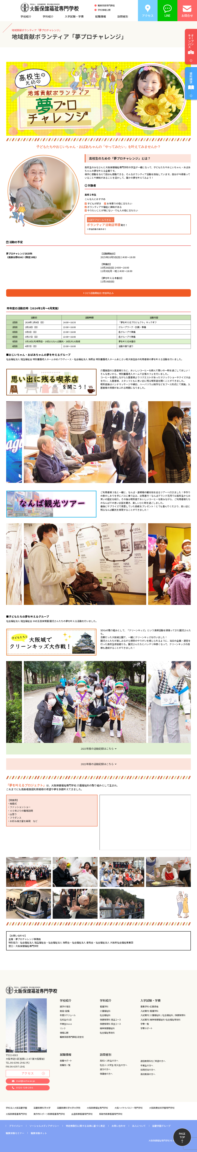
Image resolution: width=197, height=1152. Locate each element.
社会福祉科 (105, 1015)
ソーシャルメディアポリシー (44, 1125)
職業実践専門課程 (106, 5)
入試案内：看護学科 (149, 1010)
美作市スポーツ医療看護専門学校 (49, 1113)
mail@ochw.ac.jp (23, 1081)
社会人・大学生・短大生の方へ (113, 1065)
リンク (62, 1028)
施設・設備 (64, 1010)
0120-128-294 (22, 1087)
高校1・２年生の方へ (109, 1060)
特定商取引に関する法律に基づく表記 (85, 1125)
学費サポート (146, 1028)
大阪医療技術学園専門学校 (161, 1107)
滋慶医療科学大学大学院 (68, 1107)
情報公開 (64, 1032)
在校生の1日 (66, 1019)
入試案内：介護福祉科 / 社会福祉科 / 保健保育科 (162, 1015)
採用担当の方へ (147, 1069)
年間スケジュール (68, 1015)
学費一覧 (144, 1023)
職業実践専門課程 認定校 (72, 1036)
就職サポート (66, 1060)
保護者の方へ (106, 1073)
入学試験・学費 (74, 16)
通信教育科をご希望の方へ (152, 1060)
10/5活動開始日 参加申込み (98, 293)
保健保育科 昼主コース (110, 1019)
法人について (139, 1125)
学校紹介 (26, 16)
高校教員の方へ (147, 1074)
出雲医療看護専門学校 (82, 1113)
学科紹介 (48, 16)
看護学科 (104, 1006)
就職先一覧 (65, 1065)
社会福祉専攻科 (107, 1032)
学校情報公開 (104, 10)
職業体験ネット (39, 1133)
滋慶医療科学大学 (41, 1107)
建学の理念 (65, 1006)
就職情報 (100, 16)
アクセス (33, 1073)
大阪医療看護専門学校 (16, 1113)
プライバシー (16, 1125)
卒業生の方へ (146, 1065)
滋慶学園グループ (161, 1125)
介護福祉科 (105, 1010)
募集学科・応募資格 (149, 1006)
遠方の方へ (105, 1069)
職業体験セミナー (15, 1133)
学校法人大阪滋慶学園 (16, 1107)
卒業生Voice (66, 1023)
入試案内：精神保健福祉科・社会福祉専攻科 (160, 1019)
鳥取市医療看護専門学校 (110, 1113)
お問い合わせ (118, 1125)
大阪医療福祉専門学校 (97, 1107)
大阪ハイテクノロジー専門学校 (128, 1107)
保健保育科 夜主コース (110, 1023)
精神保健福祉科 (107, 1028)
